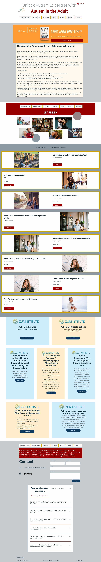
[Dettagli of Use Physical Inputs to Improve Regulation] (9, 308)
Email (51, 466)
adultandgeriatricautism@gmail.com (34, 467)
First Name (52, 460)
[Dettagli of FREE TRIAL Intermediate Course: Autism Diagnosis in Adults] (9, 227)
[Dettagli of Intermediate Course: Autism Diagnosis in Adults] (57, 248)
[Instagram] (31, 474)
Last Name (68, 460)
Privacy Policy (20, 557)
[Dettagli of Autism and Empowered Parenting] (57, 205)
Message (52, 471)
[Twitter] (27, 474)
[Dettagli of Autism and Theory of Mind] (9, 185)
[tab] (40, 147)
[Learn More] (27, 338)
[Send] (76, 481)
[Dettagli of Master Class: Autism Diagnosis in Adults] (57, 288)
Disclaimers (80, 560)
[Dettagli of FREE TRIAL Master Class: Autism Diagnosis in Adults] (9, 268)
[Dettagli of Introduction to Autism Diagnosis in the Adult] (57, 164)
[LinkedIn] (29, 474)
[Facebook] (25, 474)
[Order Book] (67, 40)
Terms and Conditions (23, 560)
